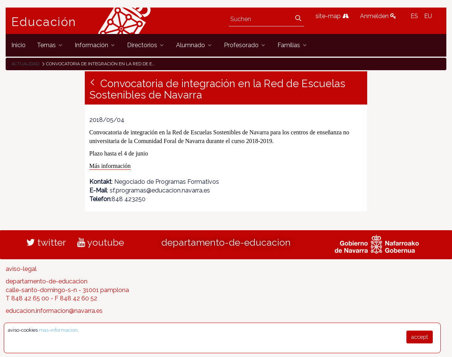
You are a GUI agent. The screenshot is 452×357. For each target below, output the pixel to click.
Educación (43, 22)
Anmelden (378, 16)
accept (419, 337)
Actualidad (25, 63)
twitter (46, 242)
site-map (332, 16)
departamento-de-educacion (226, 242)
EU (428, 16)
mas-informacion (58, 330)
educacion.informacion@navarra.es (54, 310)
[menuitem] (18, 45)
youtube (100, 242)
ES (414, 16)
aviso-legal (21, 268)
